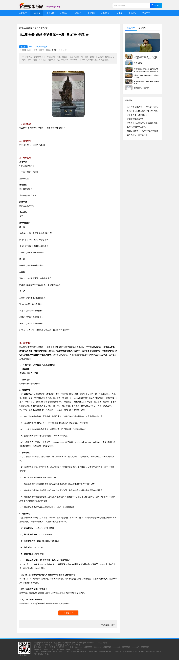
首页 (37, 28)
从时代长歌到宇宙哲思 (136, 127)
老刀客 (23, 47)
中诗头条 (44, 28)
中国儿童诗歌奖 (41, 47)
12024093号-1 (46, 645)
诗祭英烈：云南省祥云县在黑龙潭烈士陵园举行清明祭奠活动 (152, 123)
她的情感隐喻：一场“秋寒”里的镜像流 (142, 131)
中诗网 (54, 50)
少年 (30, 47)
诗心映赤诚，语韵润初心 (137, 115)
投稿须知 (78, 649)
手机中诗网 (102, 643)
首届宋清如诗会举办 (135, 119)
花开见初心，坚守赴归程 (137, 135)
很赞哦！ (68, 613)
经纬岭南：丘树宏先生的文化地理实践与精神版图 (147, 111)
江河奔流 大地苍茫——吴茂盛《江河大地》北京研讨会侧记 (151, 107)
